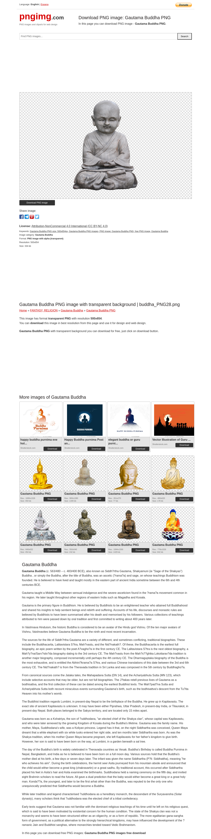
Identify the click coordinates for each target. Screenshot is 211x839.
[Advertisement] (105, 67)
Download (52, 449)
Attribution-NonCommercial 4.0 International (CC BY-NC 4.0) (69, 226)
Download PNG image (37, 202)
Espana (44, 4)
